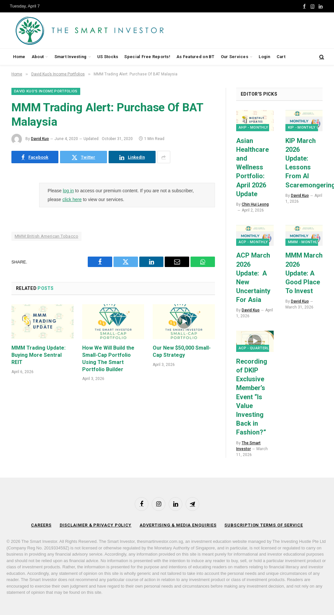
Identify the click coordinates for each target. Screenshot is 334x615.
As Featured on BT (195, 56)
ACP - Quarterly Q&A (259, 348)
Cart (281, 56)
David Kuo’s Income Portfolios (46, 91)
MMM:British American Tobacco (46, 236)
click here (72, 199)
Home (19, 56)
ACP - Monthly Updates (262, 242)
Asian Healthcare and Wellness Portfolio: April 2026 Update (252, 167)
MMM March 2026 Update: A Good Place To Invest (304, 273)
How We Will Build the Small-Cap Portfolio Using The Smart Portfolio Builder (108, 358)
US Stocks (107, 56)
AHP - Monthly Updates (262, 127)
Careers (41, 525)
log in (68, 190)
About (38, 56)
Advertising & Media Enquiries (178, 525)
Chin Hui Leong (255, 204)
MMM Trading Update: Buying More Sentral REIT (38, 355)
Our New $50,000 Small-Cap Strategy (182, 351)
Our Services (234, 56)
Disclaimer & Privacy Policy (96, 525)
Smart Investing (70, 56)
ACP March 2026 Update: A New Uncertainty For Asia (253, 277)
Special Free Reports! (147, 56)
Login (264, 56)
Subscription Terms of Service (263, 525)
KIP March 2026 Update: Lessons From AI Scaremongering (304, 163)
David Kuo (40, 138)
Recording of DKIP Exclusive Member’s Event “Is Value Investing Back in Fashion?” (251, 396)
